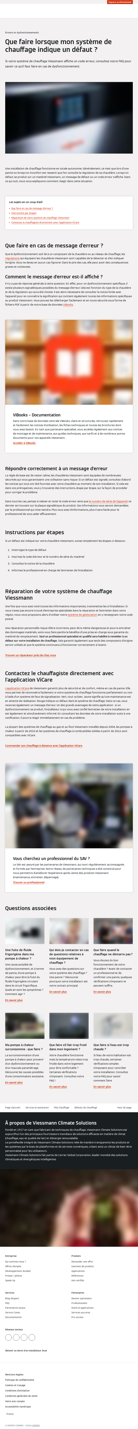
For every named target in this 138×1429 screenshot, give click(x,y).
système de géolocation (82, 614)
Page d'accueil (12, 1107)
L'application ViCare (17, 688)
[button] (125, 1108)
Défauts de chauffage (85, 1107)
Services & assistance (37, 1107)
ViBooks (68, 304)
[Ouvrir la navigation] (133, 11)
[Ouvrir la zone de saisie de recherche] (129, 11)
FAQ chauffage (61, 1107)
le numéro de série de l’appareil (108, 501)
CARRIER (36, 1425)
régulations (12, 258)
